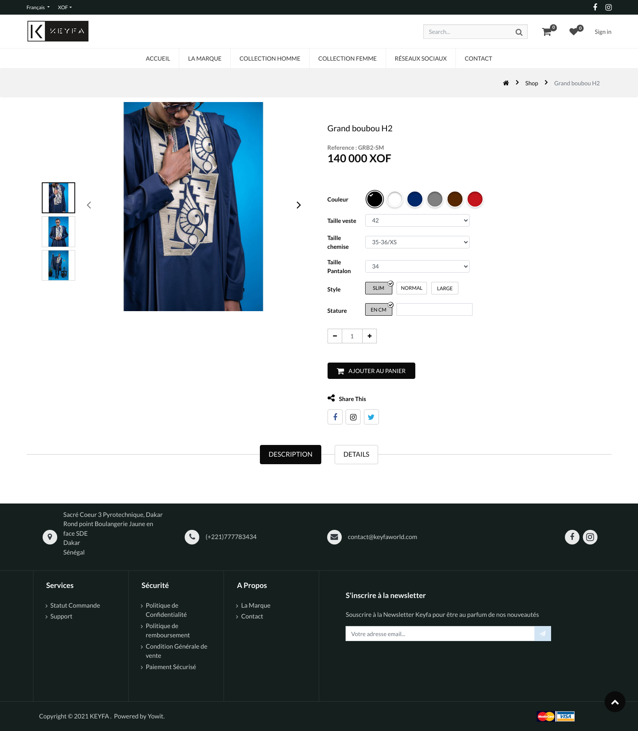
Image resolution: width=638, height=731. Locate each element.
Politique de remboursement (168, 630)
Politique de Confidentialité (166, 610)
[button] (367, 371)
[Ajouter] (365, 336)
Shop (531, 83)
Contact (252, 616)
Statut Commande (76, 605)
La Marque (255, 605)
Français (36, 7)
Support (62, 616)
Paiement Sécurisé (171, 667)
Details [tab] (356, 454)
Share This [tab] (342, 398)
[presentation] (89, 204)
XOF (63, 7)
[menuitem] (158, 58)
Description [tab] (291, 454)
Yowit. (156, 716)
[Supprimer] (330, 336)
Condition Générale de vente (176, 651)
